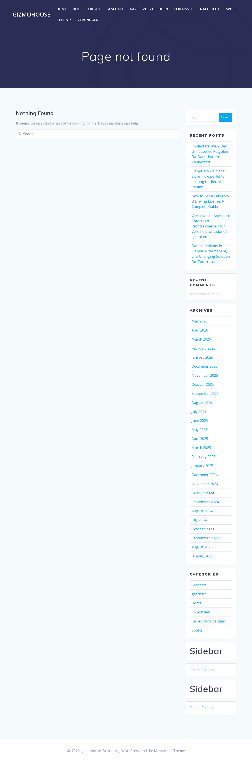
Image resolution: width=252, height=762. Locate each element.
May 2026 (199, 321)
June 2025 (200, 420)
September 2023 (205, 538)
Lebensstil (184, 9)
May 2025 (199, 429)
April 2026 (200, 330)
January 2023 (202, 556)
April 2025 (200, 438)
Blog (77, 9)
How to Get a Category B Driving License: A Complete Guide (210, 201)
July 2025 (199, 411)
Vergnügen (88, 20)
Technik (64, 20)
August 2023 (202, 547)
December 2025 (204, 366)
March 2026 (201, 339)
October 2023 (203, 529)
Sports (197, 630)
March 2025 (201, 447)
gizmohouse (31, 14)
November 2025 (205, 375)
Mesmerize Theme (169, 750)
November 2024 (205, 483)
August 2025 (202, 402)
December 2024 (204, 474)
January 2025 (202, 465)
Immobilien (201, 612)
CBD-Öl (94, 9)
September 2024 (205, 501)
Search (225, 117)
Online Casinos (202, 669)
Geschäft (199, 585)
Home (62, 9)
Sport (231, 9)
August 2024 (202, 511)
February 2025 (203, 456)
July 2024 (199, 520)
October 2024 (203, 492)
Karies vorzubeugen (149, 9)
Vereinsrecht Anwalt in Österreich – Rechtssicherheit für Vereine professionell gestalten (210, 226)
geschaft (115, 9)
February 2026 (203, 348)
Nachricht (210, 9)
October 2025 (203, 384)
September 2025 (205, 393)
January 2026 (202, 357)
